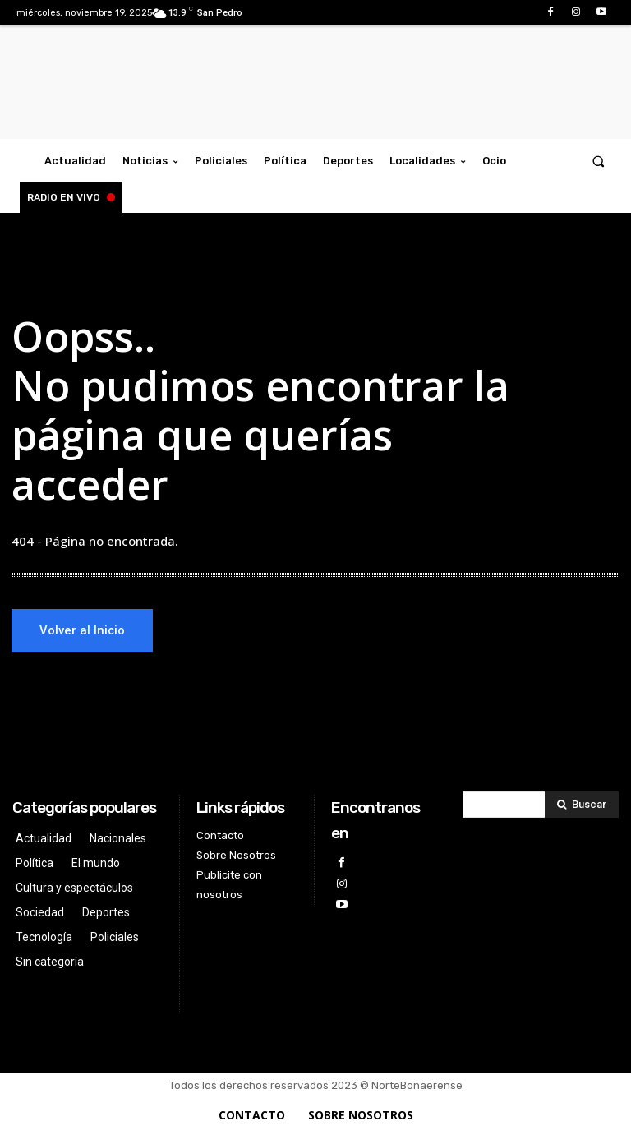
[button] (598, 161)
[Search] (582, 804)
